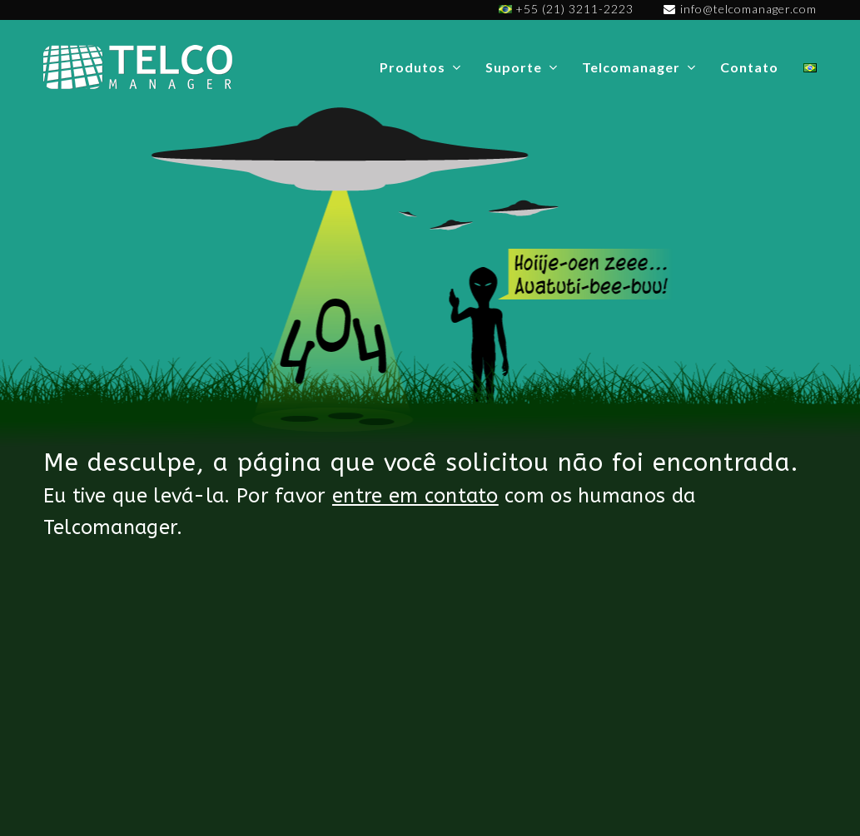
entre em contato (415, 495)
